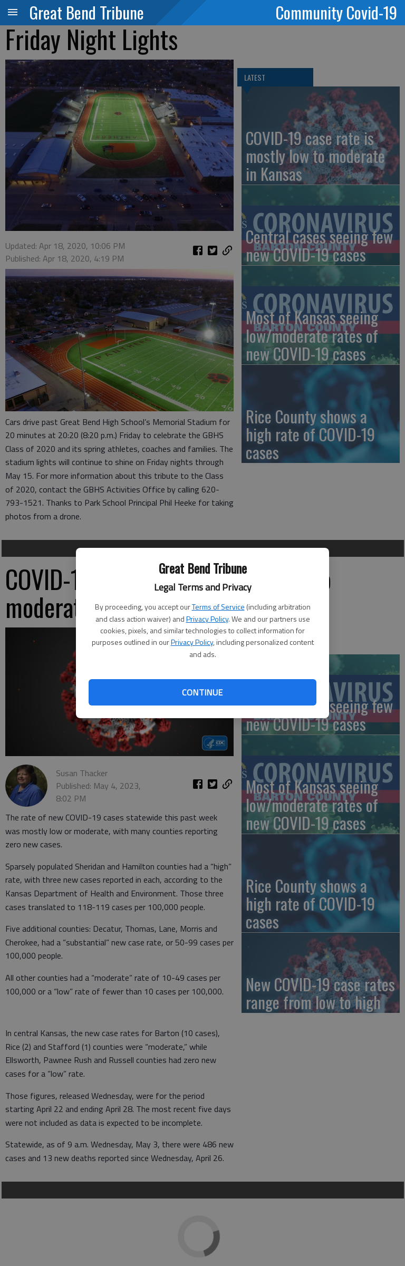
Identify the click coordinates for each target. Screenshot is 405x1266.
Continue (202, 692)
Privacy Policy (207, 618)
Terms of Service (218, 606)
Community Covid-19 (336, 12)
